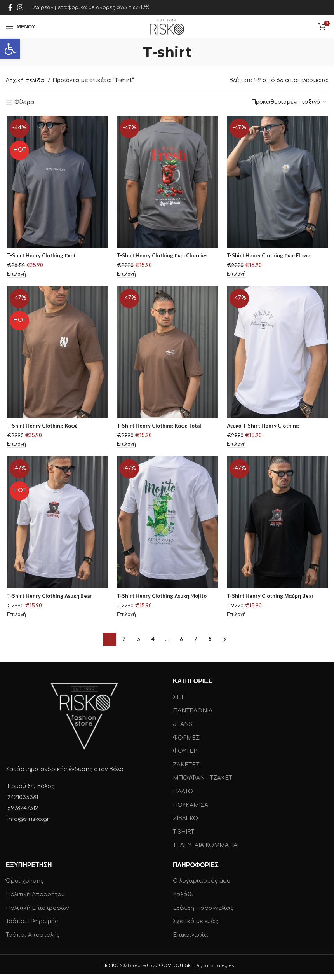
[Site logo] (167, 26)
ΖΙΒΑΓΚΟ (185, 816)
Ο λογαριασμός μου (201, 878)
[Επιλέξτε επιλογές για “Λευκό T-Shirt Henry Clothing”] (236, 446)
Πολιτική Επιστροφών (37, 905)
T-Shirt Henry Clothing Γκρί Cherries (163, 256)
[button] (10, 49)
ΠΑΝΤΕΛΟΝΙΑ (192, 708)
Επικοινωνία (190, 932)
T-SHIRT (183, 829)
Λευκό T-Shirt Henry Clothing (263, 426)
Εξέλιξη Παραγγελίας (203, 905)
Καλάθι (183, 892)
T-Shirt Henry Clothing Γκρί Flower (271, 256)
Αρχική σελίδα (26, 80)
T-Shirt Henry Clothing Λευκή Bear (50, 596)
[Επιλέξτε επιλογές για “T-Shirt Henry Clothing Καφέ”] (16, 446)
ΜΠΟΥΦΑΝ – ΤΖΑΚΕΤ (202, 776)
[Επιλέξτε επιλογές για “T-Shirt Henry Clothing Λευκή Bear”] (16, 616)
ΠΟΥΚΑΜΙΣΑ (190, 802)
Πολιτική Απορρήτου (35, 892)
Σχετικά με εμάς (195, 919)
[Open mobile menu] (20, 26)
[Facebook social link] (10, 7)
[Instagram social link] (20, 7)
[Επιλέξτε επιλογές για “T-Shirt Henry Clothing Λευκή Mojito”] (126, 616)
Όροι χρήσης (24, 878)
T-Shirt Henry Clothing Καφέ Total (160, 426)
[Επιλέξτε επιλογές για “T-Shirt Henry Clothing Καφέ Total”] (126, 446)
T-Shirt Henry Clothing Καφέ (43, 426)
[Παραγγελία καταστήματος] (289, 102)
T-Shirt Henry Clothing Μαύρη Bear (271, 596)
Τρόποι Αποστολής (33, 932)
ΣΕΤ (178, 695)
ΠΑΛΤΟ (183, 789)
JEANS (182, 721)
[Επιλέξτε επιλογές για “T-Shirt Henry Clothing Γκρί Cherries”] (126, 276)
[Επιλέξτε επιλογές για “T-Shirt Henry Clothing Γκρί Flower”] (236, 276)
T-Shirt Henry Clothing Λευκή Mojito (163, 596)
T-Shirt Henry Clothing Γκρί (41, 256)
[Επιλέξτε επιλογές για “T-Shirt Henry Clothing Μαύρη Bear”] (236, 616)
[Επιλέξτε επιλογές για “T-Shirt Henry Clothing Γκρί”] (16, 276)
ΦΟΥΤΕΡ (185, 748)
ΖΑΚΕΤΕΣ (186, 762)
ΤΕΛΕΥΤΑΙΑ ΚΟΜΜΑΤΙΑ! (205, 843)
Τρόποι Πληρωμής (32, 919)
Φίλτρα (24, 102)
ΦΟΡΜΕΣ (186, 735)
